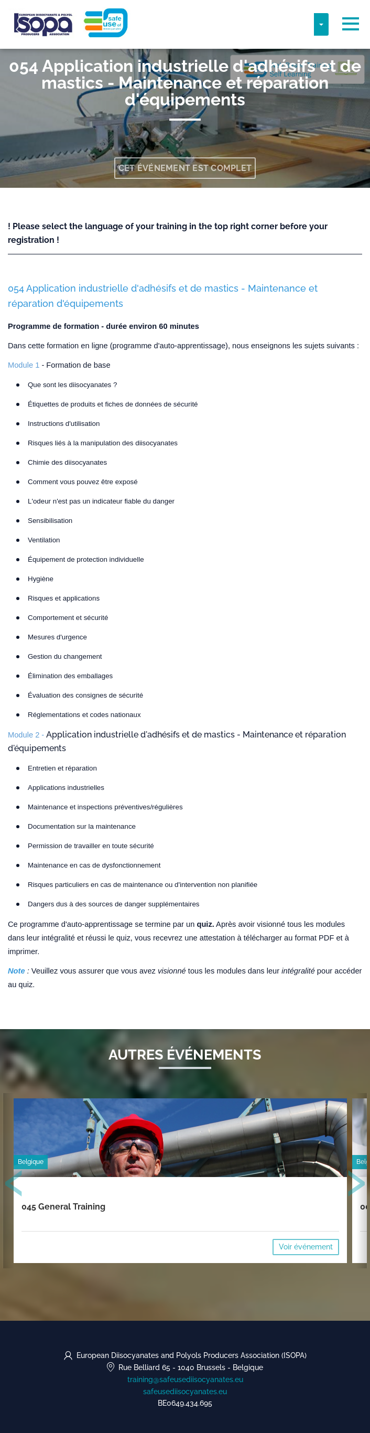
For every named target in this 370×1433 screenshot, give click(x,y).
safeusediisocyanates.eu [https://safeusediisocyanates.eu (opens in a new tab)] (185, 1391)
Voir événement (306, 1247)
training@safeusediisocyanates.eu (185, 1379)
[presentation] (14, 1185)
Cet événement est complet (185, 168)
